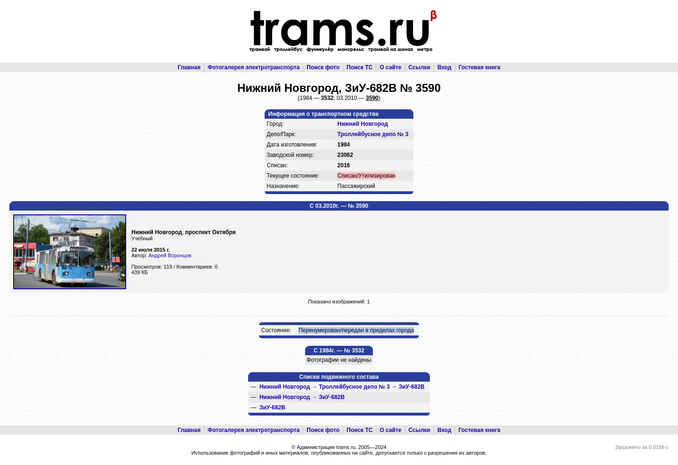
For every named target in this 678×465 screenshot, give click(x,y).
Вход (444, 67)
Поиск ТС (359, 67)
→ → (342, 386)
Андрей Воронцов (169, 255)
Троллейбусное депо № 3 (373, 134)
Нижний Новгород (363, 124)
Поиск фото (323, 67)
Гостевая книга (479, 67)
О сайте (390, 67)
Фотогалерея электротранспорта (253, 67)
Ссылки (419, 67)
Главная (189, 67)
